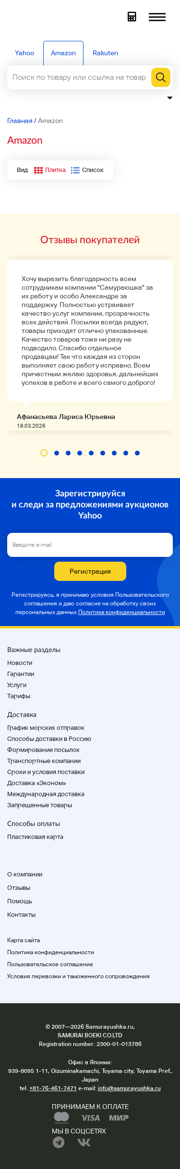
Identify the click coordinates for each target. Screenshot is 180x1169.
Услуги (16, 685)
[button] (44, 453)
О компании (24, 874)
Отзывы (18, 887)
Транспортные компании (44, 760)
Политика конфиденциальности (121, 612)
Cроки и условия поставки (45, 771)
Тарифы (18, 696)
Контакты (21, 914)
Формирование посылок (43, 749)
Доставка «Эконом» (36, 783)
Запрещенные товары (39, 805)
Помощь (19, 901)
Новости (19, 662)
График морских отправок (45, 727)
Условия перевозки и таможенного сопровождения (78, 976)
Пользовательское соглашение (50, 964)
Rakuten (105, 53)
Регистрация (90, 571)
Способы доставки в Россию (49, 738)
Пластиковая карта (35, 836)
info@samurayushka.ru (129, 1088)
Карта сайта (23, 940)
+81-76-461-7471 (53, 1088)
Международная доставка (45, 794)
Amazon (63, 53)
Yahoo (24, 53)
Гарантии (20, 673)
